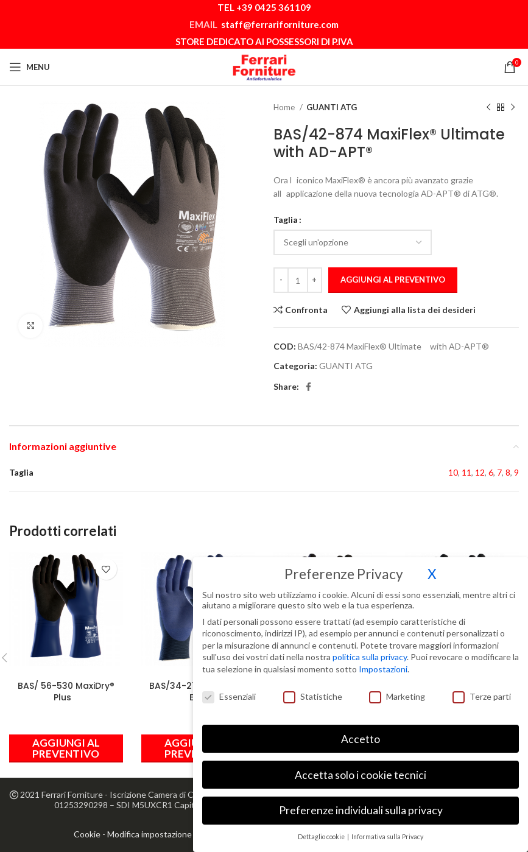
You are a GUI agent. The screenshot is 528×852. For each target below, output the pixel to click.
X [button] (432, 563)
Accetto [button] (360, 728)
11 (466, 472)
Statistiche (312, 686)
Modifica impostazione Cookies (166, 834)
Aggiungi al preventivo (392, 279)
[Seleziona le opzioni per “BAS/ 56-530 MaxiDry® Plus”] (66, 748)
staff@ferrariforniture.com (280, 24)
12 (480, 472)
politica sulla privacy (370, 647)
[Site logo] (264, 66)
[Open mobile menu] (29, 67)
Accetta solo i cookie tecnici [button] (360, 764)
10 (453, 472)
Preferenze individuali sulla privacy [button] (361, 800)
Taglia (285, 219)
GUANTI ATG (331, 107)
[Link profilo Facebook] (308, 387)
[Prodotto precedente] (488, 108)
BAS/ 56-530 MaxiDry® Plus (66, 692)
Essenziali (229, 686)
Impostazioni (383, 659)
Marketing (397, 686)
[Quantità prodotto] (298, 280)
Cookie (87, 834)
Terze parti (481, 686)
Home (285, 107)
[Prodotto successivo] (513, 108)
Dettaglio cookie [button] (322, 827)
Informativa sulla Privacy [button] (387, 827)
